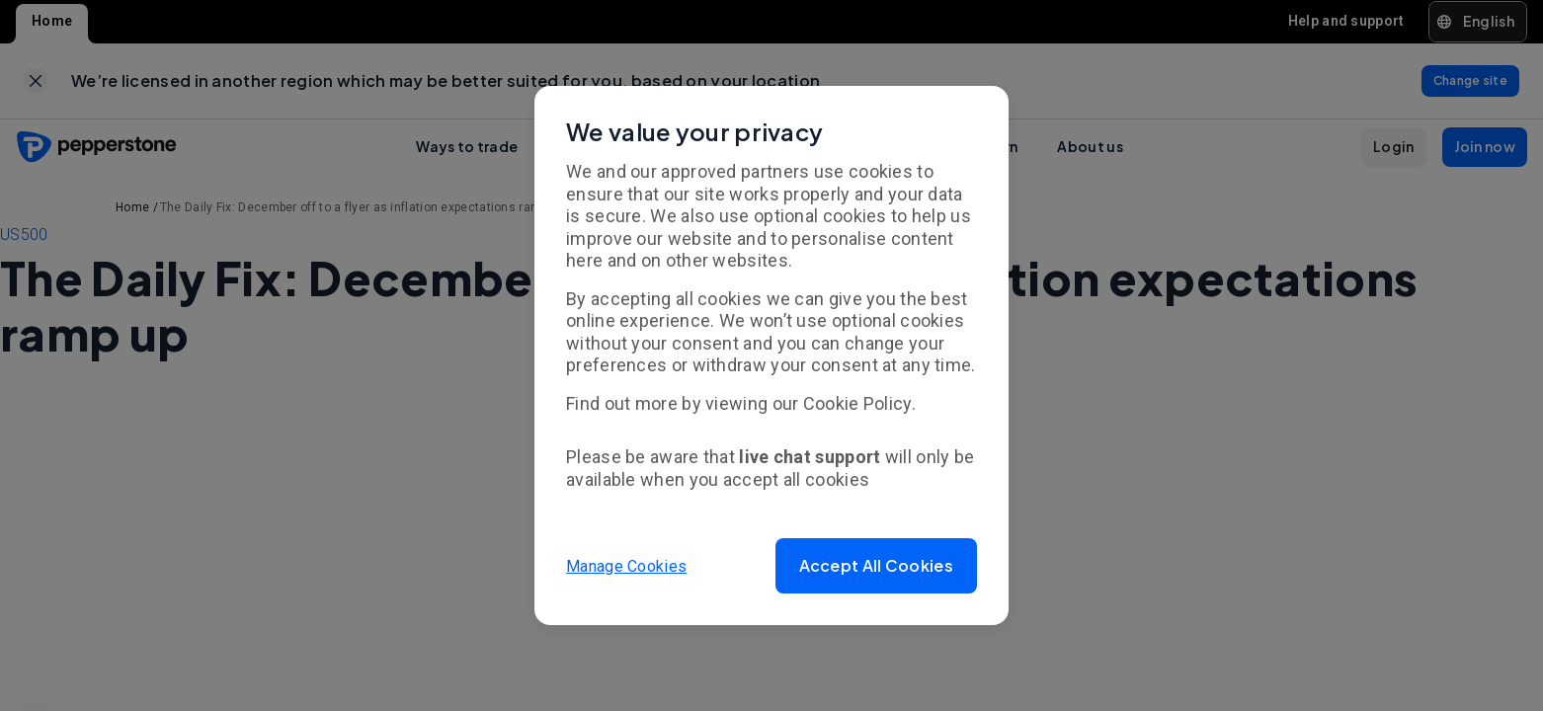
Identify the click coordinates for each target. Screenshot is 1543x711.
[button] (876, 565)
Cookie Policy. (859, 403)
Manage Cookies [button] (626, 565)
